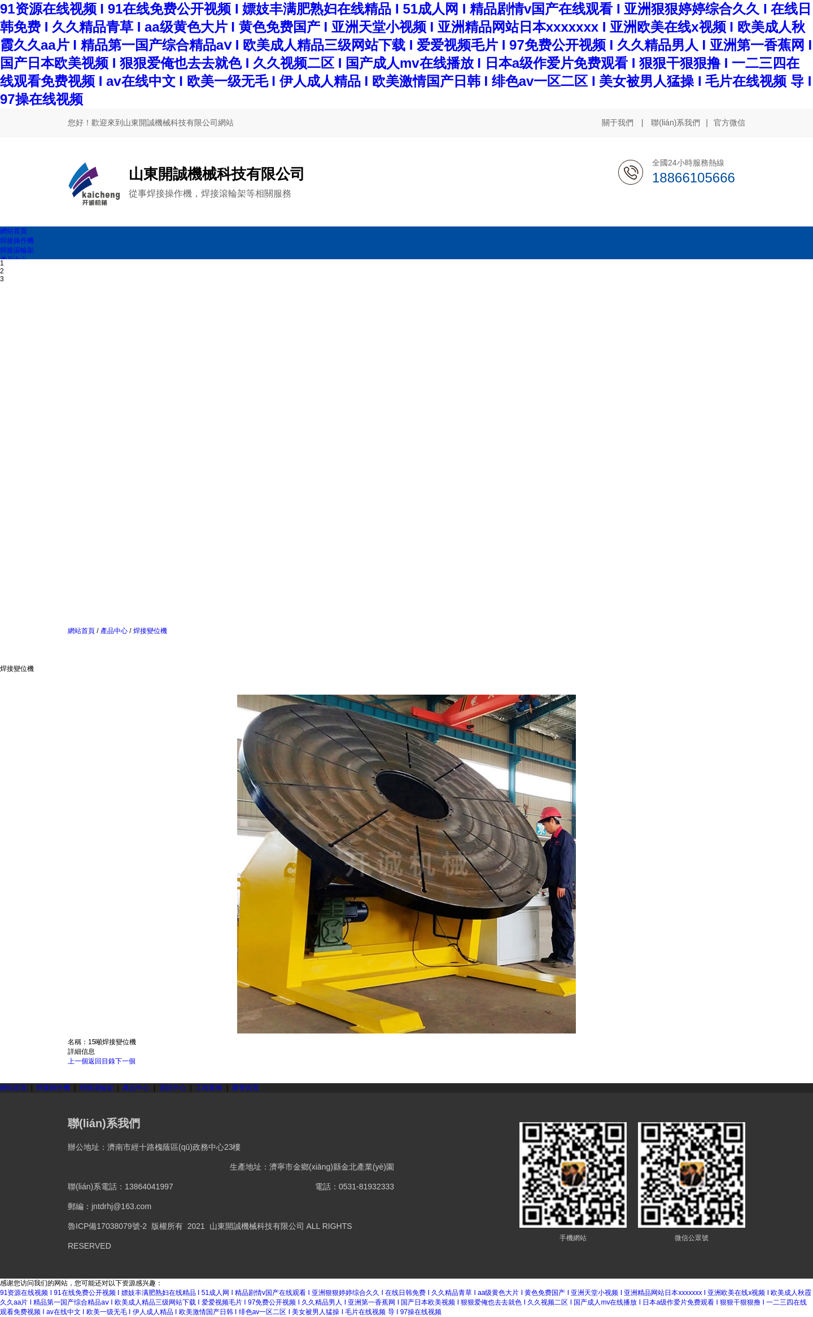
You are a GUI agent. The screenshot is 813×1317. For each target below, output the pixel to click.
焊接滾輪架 (96, 1088)
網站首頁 (81, 631)
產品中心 (114, 631)
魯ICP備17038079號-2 (107, 1226)
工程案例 (208, 1088)
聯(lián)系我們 (675, 122)
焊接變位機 (149, 631)
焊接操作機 (53, 1088)
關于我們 (617, 122)
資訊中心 (172, 1088)
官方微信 (729, 123)
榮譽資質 (245, 1088)
